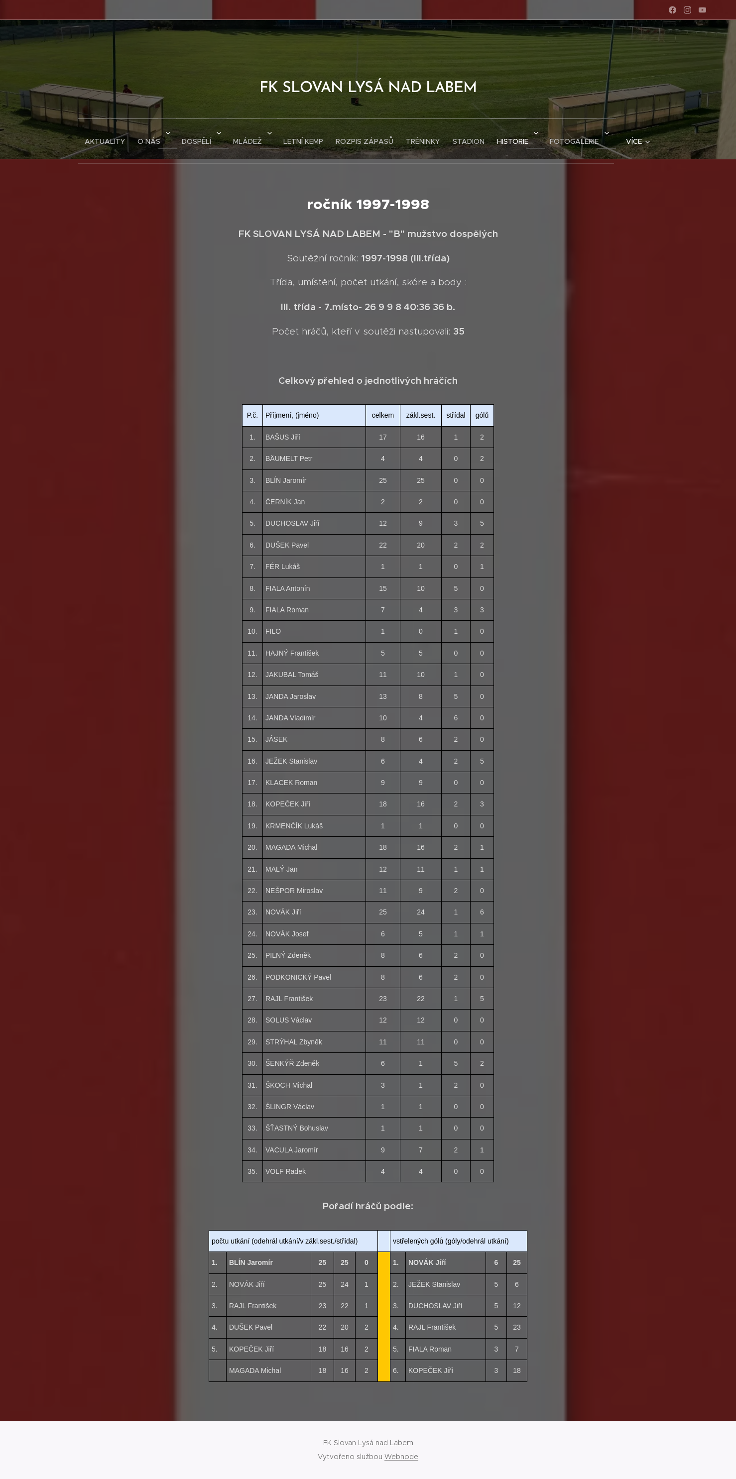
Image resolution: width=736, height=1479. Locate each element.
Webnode (401, 1456)
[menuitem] (86, 138)
